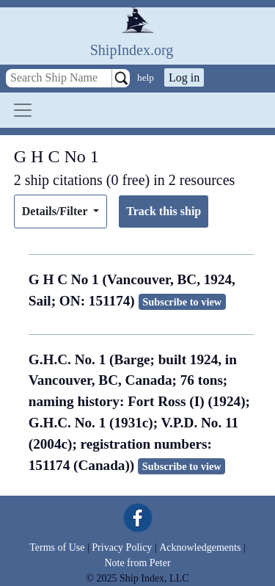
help (145, 77)
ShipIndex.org (132, 50)
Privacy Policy (122, 547)
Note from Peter (137, 562)
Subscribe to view (181, 302)
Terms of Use (56, 547)
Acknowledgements (200, 547)
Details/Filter (56, 211)
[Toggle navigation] (23, 110)
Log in (184, 77)
